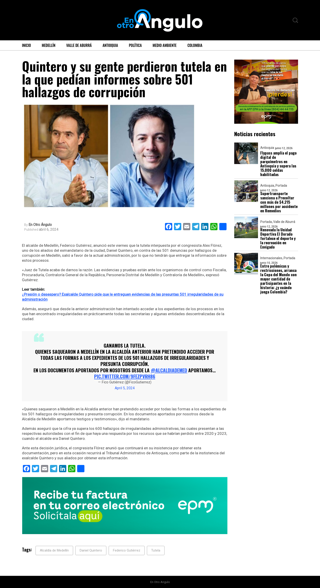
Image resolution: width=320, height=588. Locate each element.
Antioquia (110, 45)
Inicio (26, 45)
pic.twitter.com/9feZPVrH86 (124, 376)
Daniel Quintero (91, 550)
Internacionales (271, 258)
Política (135, 45)
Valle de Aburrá (79, 45)
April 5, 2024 (125, 388)
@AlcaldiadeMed (169, 370)
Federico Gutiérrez (126, 550)
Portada (281, 185)
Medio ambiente (165, 45)
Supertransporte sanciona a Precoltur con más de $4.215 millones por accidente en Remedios (279, 202)
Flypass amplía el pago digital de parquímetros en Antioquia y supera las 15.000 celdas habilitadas (278, 164)
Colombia (194, 45)
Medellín (48, 45)
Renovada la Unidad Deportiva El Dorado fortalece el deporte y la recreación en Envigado (278, 238)
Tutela (155, 550)
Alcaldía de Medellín (54, 550)
